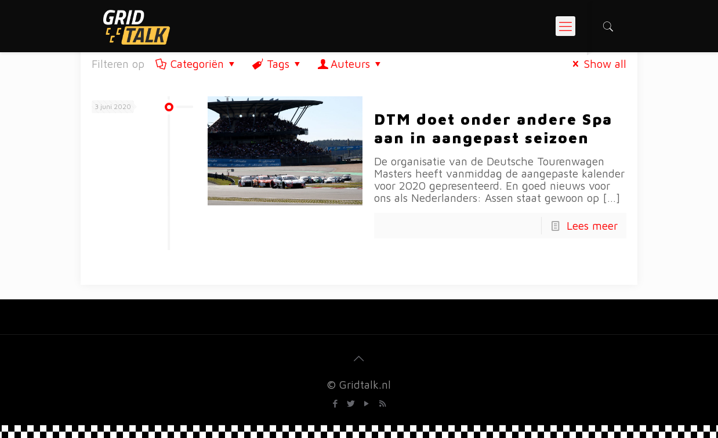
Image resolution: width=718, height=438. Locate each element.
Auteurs (351, 63)
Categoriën (196, 63)
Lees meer (592, 225)
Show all (597, 63)
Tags (277, 63)
